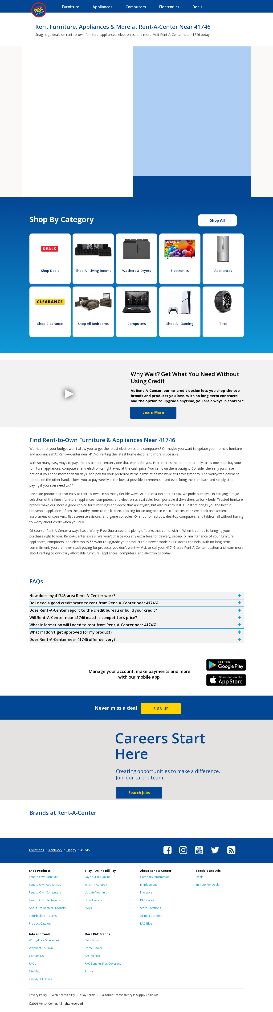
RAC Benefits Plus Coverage (103, 964)
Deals (199, 877)
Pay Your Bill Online (97, 877)
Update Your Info (96, 892)
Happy (71, 850)
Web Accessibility (63, 995)
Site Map (34, 971)
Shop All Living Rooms (93, 270)
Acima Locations (151, 916)
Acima (89, 971)
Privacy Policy (38, 995)
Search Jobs (139, 792)
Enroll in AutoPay (96, 885)
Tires (223, 323)
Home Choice (94, 948)
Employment (148, 885)
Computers (136, 323)
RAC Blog (146, 924)
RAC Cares (147, 900)
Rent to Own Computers (45, 892)
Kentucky (55, 850)
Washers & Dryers (136, 270)
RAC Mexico (92, 956)
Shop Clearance (50, 323)
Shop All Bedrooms (93, 323)
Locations (36, 850)
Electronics (180, 270)
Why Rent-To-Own (41, 948)
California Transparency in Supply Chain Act (129, 995)
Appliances (223, 270)
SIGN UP (161, 708)
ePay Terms (87, 995)
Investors (146, 892)
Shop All (217, 220)
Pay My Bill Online (40, 979)
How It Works (93, 900)
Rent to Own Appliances (45, 885)
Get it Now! (92, 940)
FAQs (88, 908)
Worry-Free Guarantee (44, 940)
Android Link (226, 666)
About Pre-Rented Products (47, 908)
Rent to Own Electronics (44, 900)
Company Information (155, 877)
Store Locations (150, 908)
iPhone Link (226, 681)
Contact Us (36, 956)
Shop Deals (50, 270)
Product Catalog (40, 924)
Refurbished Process (43, 916)
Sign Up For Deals (207, 885)
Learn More (153, 412)
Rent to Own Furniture (43, 877)
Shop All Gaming (179, 323)
